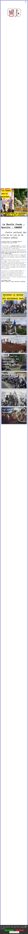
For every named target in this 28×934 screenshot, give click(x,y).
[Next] (26, 215)
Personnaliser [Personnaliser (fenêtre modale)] (14, 932)
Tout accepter (9, 930)
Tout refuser (20, 930)
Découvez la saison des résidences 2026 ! (13, 298)
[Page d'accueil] (14, 12)
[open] (26, 2)
